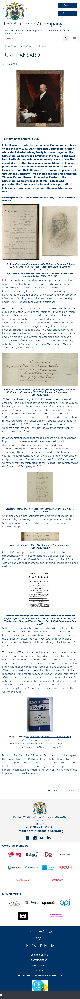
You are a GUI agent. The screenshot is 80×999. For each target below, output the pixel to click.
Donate (67, 5)
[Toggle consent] (76, 995)
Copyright (39, 971)
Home (7, 46)
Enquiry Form (40, 946)
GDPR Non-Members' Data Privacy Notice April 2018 (39, 976)
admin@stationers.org (45, 831)
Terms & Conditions (39, 955)
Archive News (26, 46)
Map (40, 939)
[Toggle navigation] (75, 38)
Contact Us (40, 932)
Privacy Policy (39, 965)
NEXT (73, 790)
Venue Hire (67, 13)
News (15, 46)
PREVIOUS (54, 788)
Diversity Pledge (39, 960)
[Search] (34, 38)
